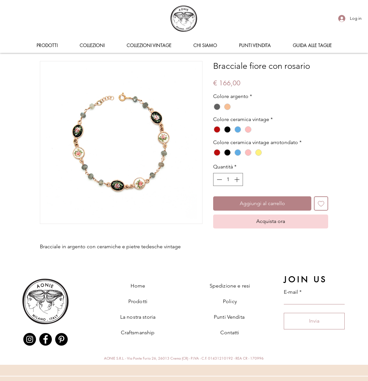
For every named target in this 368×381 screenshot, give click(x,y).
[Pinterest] (61, 339)
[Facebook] (45, 339)
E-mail (291, 292)
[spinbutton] (228, 179)
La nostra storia (138, 317)
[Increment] (237, 179)
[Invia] (314, 321)
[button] (47, 45)
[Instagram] (29, 339)
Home (138, 286)
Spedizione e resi (230, 286)
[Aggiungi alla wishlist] (321, 203)
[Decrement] (218, 179)
